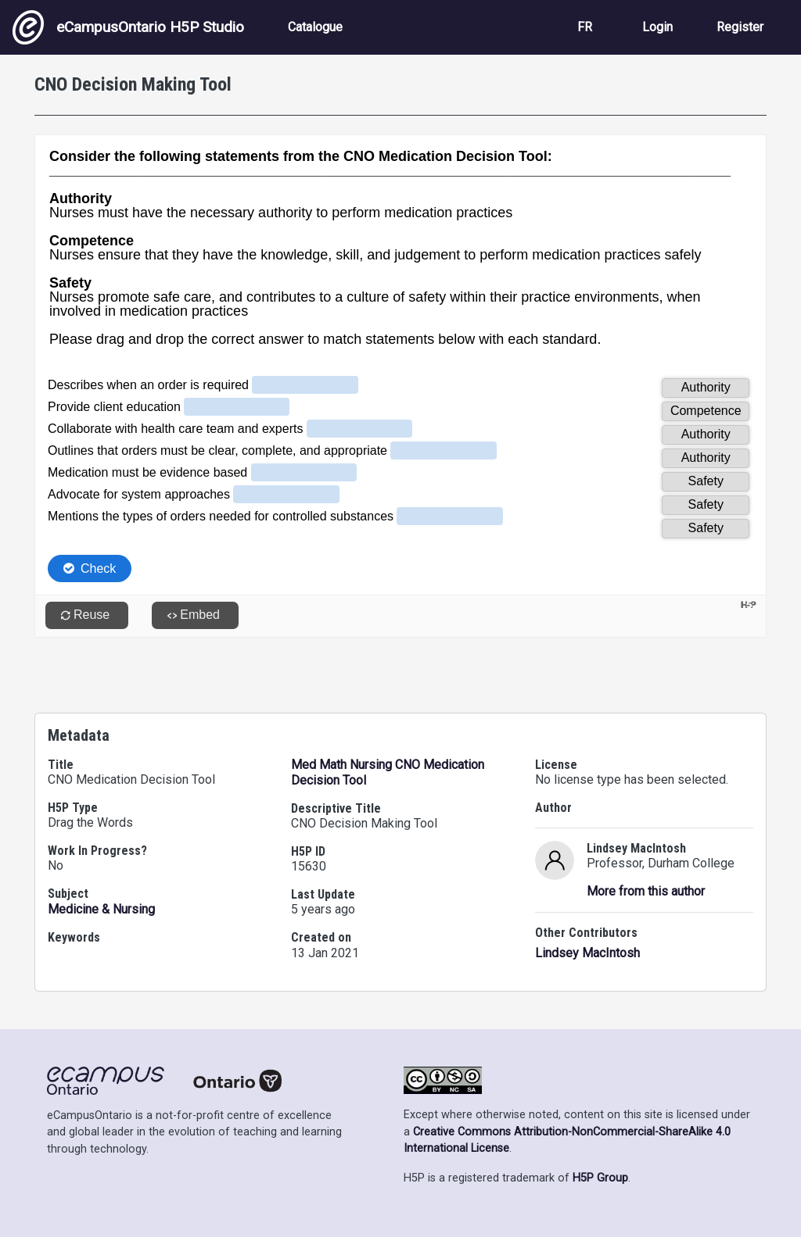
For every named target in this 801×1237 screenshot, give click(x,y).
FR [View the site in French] (584, 27)
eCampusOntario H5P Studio (128, 27)
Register (740, 27)
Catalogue (315, 27)
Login (657, 27)
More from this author (646, 891)
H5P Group (600, 1178)
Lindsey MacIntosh (587, 953)
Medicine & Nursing (101, 909)
